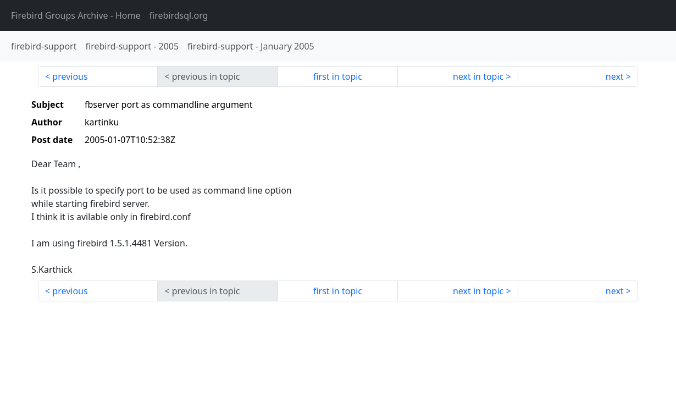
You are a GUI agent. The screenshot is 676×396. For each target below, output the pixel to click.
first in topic (337, 76)
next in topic (478, 76)
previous (69, 76)
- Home (76, 15)
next (615, 76)
